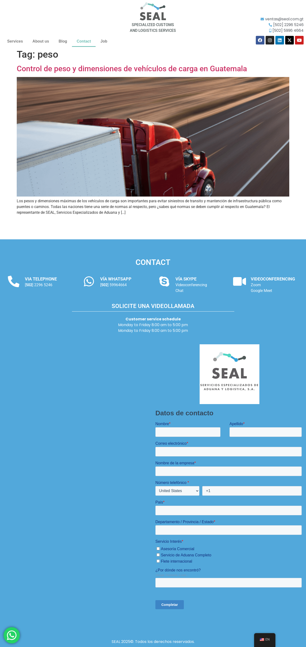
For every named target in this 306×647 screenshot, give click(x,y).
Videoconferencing (191, 285)
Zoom (256, 285)
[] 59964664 (113, 285)
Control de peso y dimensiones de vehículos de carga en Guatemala (132, 68)
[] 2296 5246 (38, 285)
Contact (84, 41)
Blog (63, 41)
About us (41, 41)
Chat (179, 290)
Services (15, 41)
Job (103, 41)
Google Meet (261, 290)
